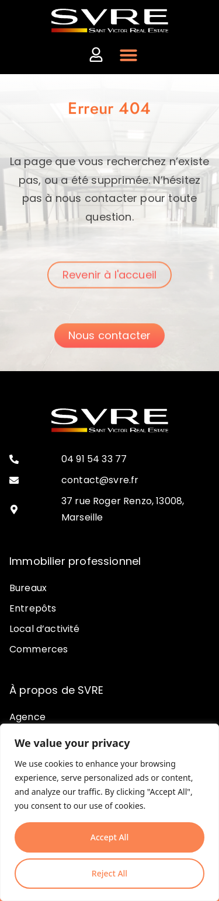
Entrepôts (32, 608)
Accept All (109, 837)
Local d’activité (44, 628)
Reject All (109, 873)
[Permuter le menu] (128, 55)
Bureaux (28, 587)
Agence (27, 716)
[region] (109, 812)
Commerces (38, 649)
